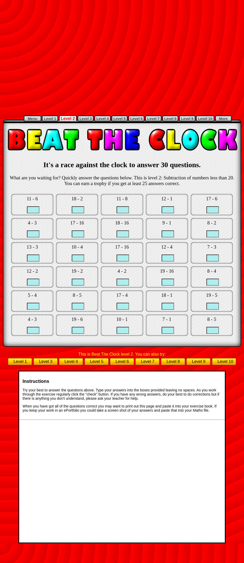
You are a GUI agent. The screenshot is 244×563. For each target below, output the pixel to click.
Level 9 (187, 119)
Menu (32, 119)
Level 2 (68, 118)
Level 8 (170, 119)
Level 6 (136, 119)
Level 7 (153, 119)
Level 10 (205, 119)
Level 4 (102, 119)
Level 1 (50, 119)
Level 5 (119, 119)
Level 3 (86, 119)
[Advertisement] (83, 56)
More (223, 119)
